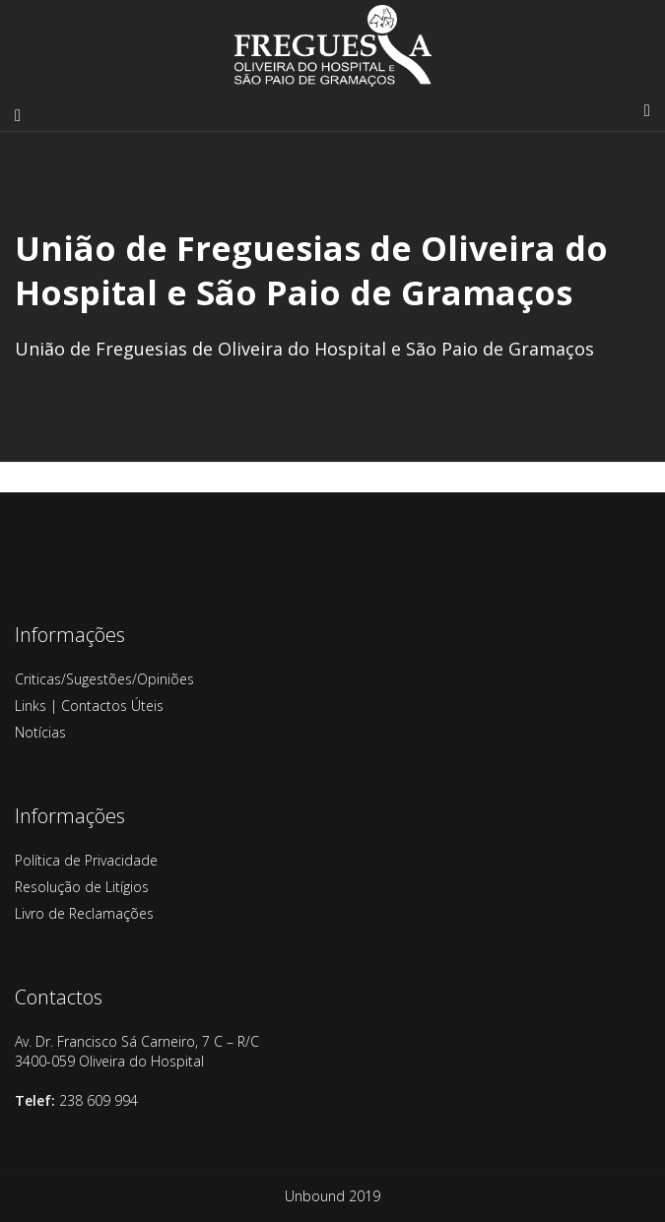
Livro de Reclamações (84, 913)
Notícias (40, 732)
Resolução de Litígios (82, 886)
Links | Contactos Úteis (89, 705)
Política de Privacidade (86, 860)
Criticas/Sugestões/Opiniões (104, 679)
